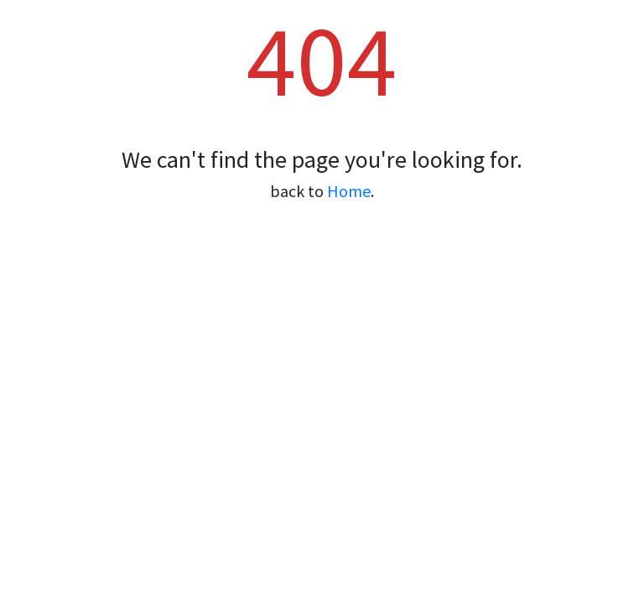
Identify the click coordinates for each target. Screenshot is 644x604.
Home (349, 190)
